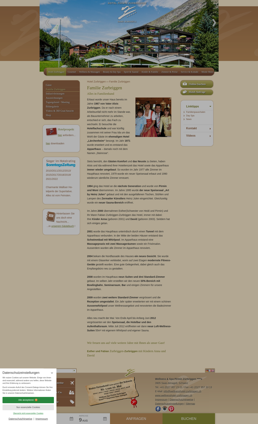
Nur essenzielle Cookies (28, 407)
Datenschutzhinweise (20, 418)
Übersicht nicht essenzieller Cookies (28, 413)
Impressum (41, 418)
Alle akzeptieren (28, 400)
